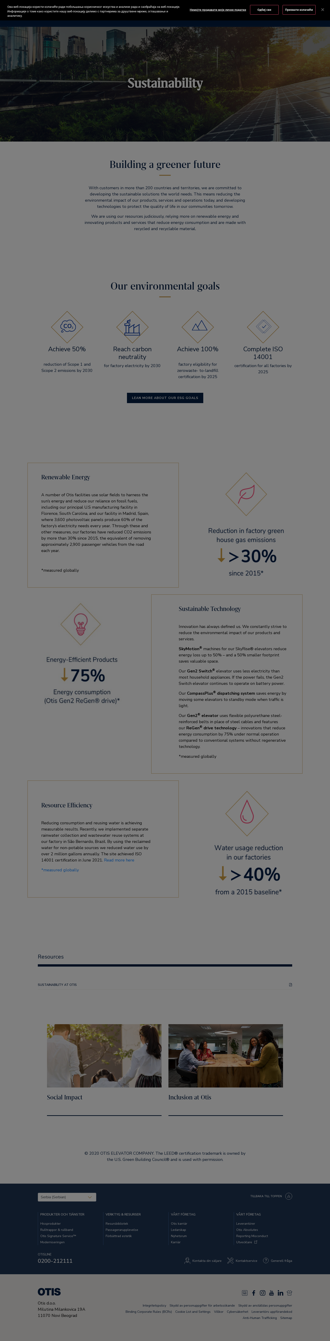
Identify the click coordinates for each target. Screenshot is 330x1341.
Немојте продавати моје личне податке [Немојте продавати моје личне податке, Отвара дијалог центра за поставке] (218, 9)
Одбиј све (264, 9)
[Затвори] (323, 9)
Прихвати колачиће (299, 9)
